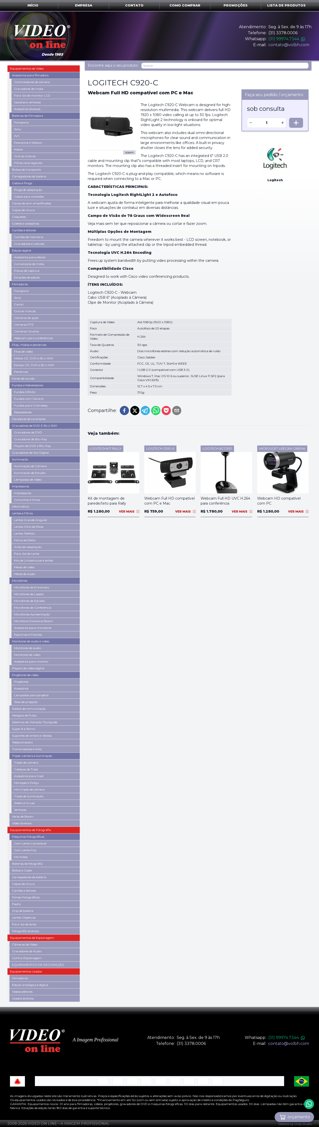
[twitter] (135, 410)
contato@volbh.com (288, 44)
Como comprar (184, 5)
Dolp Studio (303, 1124)
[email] (176, 410)
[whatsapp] (155, 410)
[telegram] (145, 410)
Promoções (235, 5)
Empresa (83, 5)
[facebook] (124, 410)
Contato (134, 5)
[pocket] (166, 410)
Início (32, 5)
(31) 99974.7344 (286, 38)
